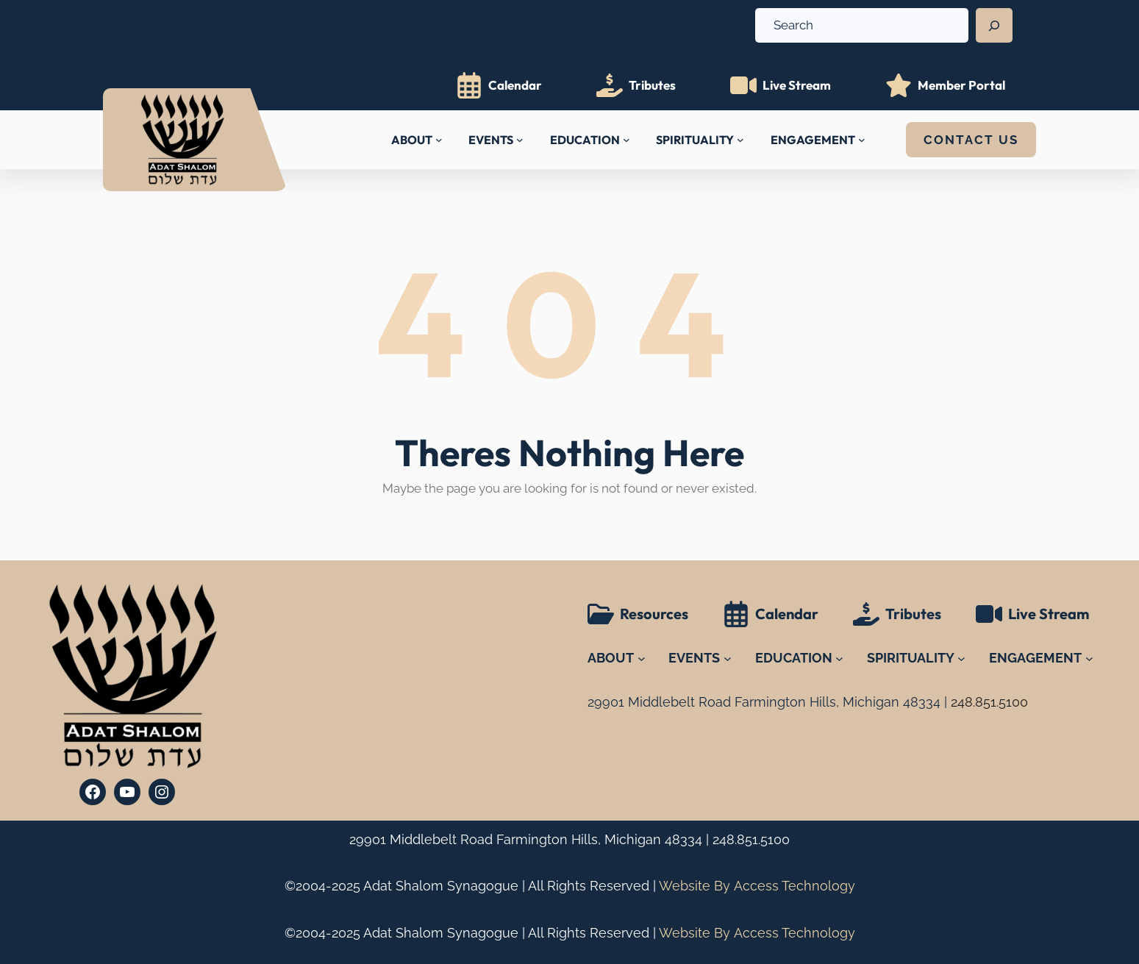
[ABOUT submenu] (439, 139)
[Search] (994, 25)
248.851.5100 (751, 839)
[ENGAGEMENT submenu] (861, 139)
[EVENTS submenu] (520, 139)
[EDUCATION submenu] (626, 139)
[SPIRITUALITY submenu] (740, 139)
